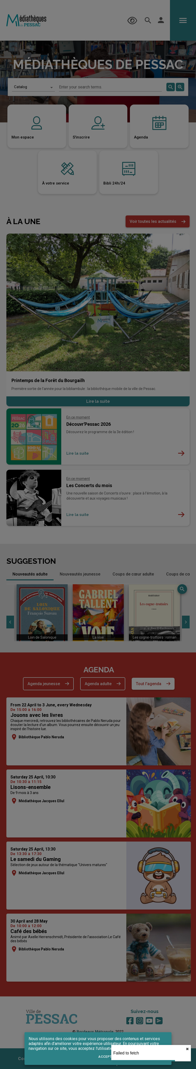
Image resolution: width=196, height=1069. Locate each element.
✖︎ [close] (187, 1049)
